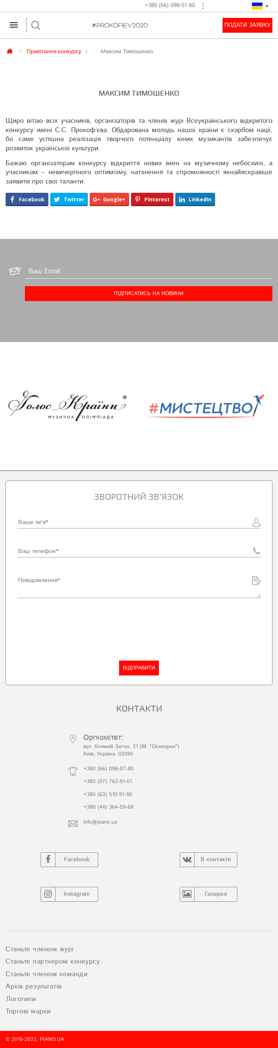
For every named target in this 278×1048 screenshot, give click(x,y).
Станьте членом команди (46, 974)
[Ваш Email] (148, 271)
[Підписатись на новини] (148, 293)
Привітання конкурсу (53, 51)
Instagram (65, 894)
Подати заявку (247, 25)
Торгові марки (28, 1011)
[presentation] (73, 629)
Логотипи (21, 999)
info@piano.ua (100, 822)
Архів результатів (34, 986)
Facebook (65, 860)
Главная (10, 51)
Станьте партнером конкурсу (53, 961)
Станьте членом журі (40, 949)
